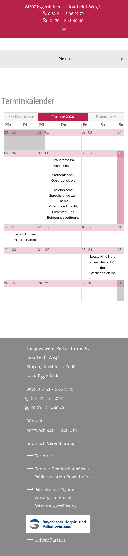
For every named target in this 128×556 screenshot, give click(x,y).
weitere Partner (49, 540)
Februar (102, 117)
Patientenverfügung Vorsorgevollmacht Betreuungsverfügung (55, 498)
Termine (43, 456)
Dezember (24, 117)
